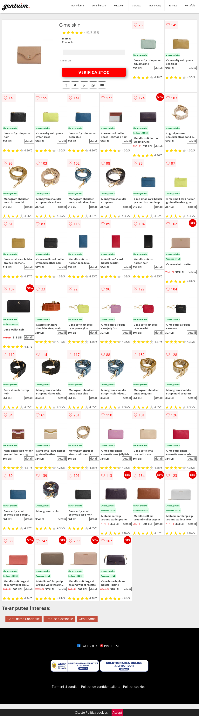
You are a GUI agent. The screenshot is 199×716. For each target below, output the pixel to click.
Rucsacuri (119, 5)
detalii (159, 68)
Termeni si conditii (65, 687)
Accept (117, 712)
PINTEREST (110, 646)
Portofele (190, 5)
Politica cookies (134, 687)
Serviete (136, 5)
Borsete (172, 5)
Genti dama (77, 5)
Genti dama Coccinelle (23, 619)
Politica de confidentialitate (100, 687)
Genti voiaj (155, 5)
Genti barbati (99, 5)
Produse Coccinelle (59, 619)
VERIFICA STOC (94, 72)
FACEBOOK (87, 646)
